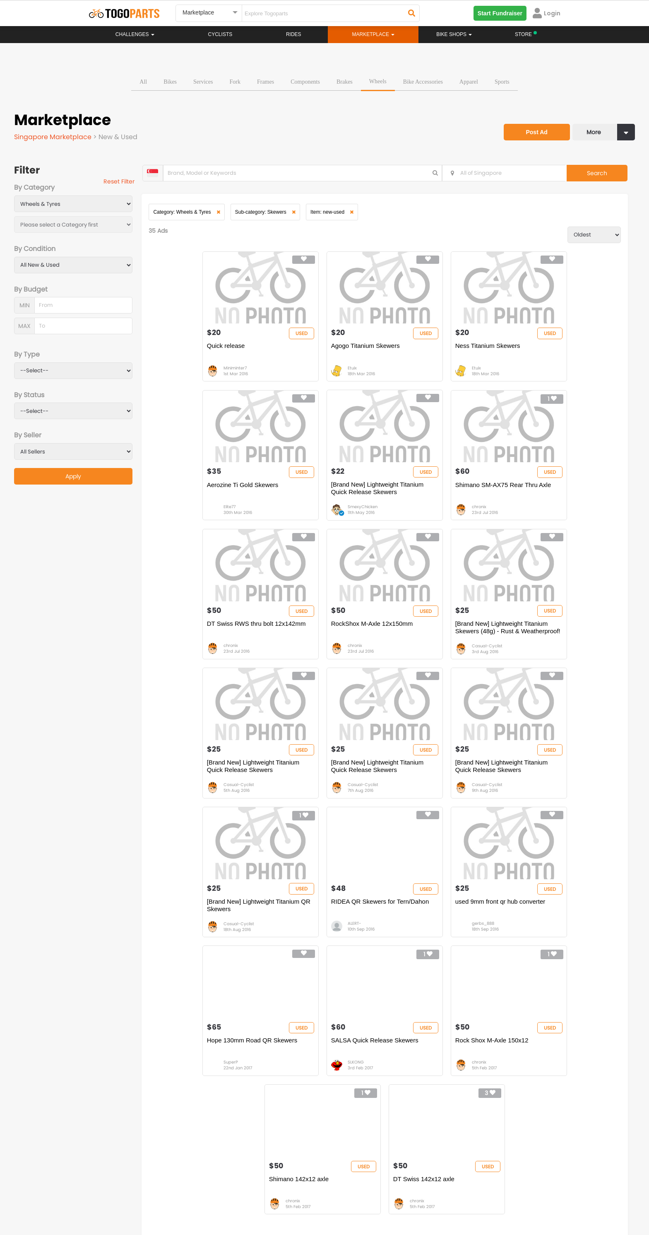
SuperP (535, 797)
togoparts (121, 1150)
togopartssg (124, 1162)
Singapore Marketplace (53, 135)
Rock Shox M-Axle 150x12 (316, 916)
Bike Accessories (423, 80)
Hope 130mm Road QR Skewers (556, 775)
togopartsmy (243, 1162)
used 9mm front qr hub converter (440, 775)
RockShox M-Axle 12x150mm (552, 491)
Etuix (300, 372)
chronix (303, 514)
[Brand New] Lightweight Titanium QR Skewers (209, 779)
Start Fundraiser (500, 13)
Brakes (345, 80)
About (104, 1197)
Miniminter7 (191, 372)
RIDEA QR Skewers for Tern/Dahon (328, 775)
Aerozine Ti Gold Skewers (547, 349)
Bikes (170, 80)
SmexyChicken (195, 514)
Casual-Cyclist (195, 656)
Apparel (468, 80)
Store (355, 1075)
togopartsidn (360, 1162)
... (198, 981)
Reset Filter (122, 182)
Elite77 (534, 372)
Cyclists (220, 34)
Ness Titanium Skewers (427, 349)
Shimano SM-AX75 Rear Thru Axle (327, 491)
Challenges (134, 34)
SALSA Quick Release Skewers (207, 916)
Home (284, 1067)
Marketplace (292, 1092)
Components (305, 80)
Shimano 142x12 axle (425, 916)
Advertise (229, 1197)
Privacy (195, 1197)
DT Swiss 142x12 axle (541, 916)
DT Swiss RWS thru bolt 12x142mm (428, 495)
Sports (502, 80)
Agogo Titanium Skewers (313, 349)
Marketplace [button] (373, 34)
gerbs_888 (423, 797)
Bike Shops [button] (454, 34)
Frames (265, 80)
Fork (234, 80)
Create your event (277, 1197)
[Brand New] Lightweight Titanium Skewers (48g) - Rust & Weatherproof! (209, 637)
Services (203, 80)
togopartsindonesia (368, 1150)
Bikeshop (361, 1067)
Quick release (182, 349)
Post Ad (533, 127)
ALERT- (303, 797)
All (143, 80)
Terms (165, 1197)
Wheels (378, 80)
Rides (293, 34)
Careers (135, 1197)
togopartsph (477, 1150)
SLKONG (188, 939)
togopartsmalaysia (250, 1150)
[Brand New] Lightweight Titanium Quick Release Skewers (209, 495)
